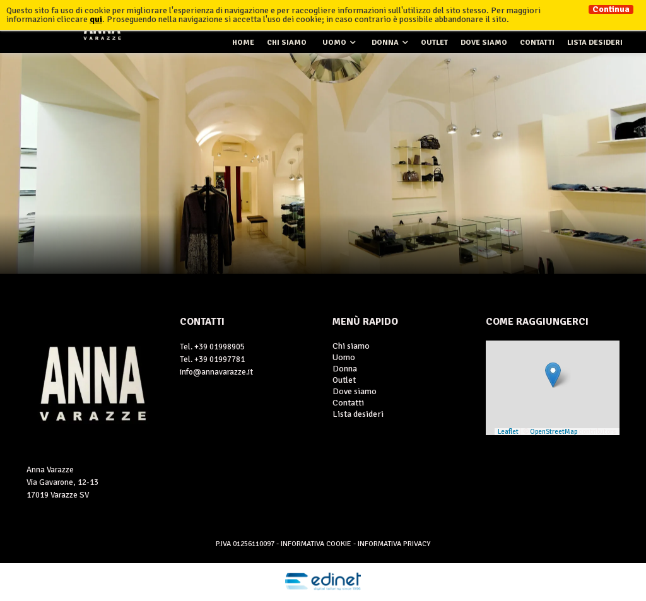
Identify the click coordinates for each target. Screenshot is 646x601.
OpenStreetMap (553, 432)
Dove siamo (484, 42)
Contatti (537, 42)
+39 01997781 (219, 359)
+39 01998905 (219, 347)
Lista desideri (595, 42)
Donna (385, 42)
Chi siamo (287, 42)
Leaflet (508, 432)
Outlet (434, 42)
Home (243, 42)
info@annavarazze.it (216, 372)
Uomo (334, 42)
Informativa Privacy (394, 544)
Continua (611, 9)
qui (96, 19)
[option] (323, 163)
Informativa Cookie (317, 544)
